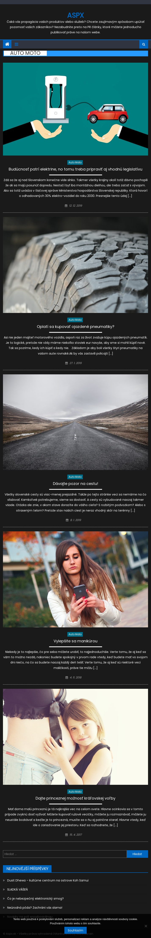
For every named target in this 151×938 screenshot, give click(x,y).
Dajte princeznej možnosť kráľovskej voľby (75, 798)
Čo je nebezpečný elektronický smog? (35, 898)
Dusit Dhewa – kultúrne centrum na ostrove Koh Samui (48, 880)
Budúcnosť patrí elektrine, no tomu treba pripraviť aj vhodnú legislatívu (75, 169)
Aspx (75, 15)
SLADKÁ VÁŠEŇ (17, 889)
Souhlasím (75, 930)
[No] (146, 926)
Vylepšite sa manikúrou (75, 641)
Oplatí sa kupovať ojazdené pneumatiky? (75, 327)
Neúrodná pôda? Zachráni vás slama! (34, 908)
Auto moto (75, 162)
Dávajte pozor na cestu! (75, 484)
